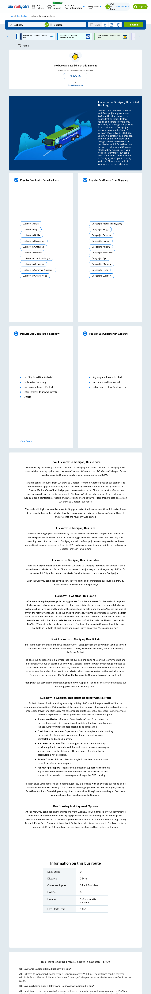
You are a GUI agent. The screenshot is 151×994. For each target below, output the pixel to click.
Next (138, 36)
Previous (7, 36)
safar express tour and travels (40, 391)
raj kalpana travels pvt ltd (38, 387)
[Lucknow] (27, 24)
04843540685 (122, 6)
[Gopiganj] (67, 24)
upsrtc (27, 396)
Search (134, 24)
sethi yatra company (35, 382)
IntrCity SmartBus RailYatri (38, 377)
